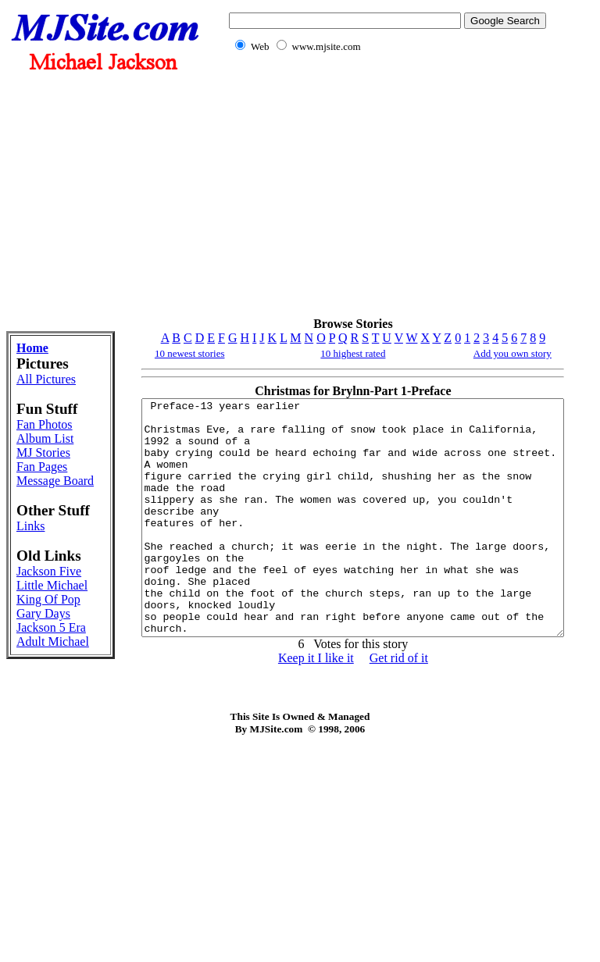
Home (32, 348)
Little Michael (36, 728)
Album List (33, 490)
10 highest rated (327, 353)
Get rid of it (373, 704)
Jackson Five (36, 700)
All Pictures (36, 386)
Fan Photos (33, 462)
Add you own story (511, 353)
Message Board (38, 561)
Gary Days (29, 784)
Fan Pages (41, 540)
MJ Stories (33, 519)
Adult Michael (36, 840)
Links (30, 630)
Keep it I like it (290, 704)
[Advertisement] (384, 193)
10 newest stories (140, 353)
